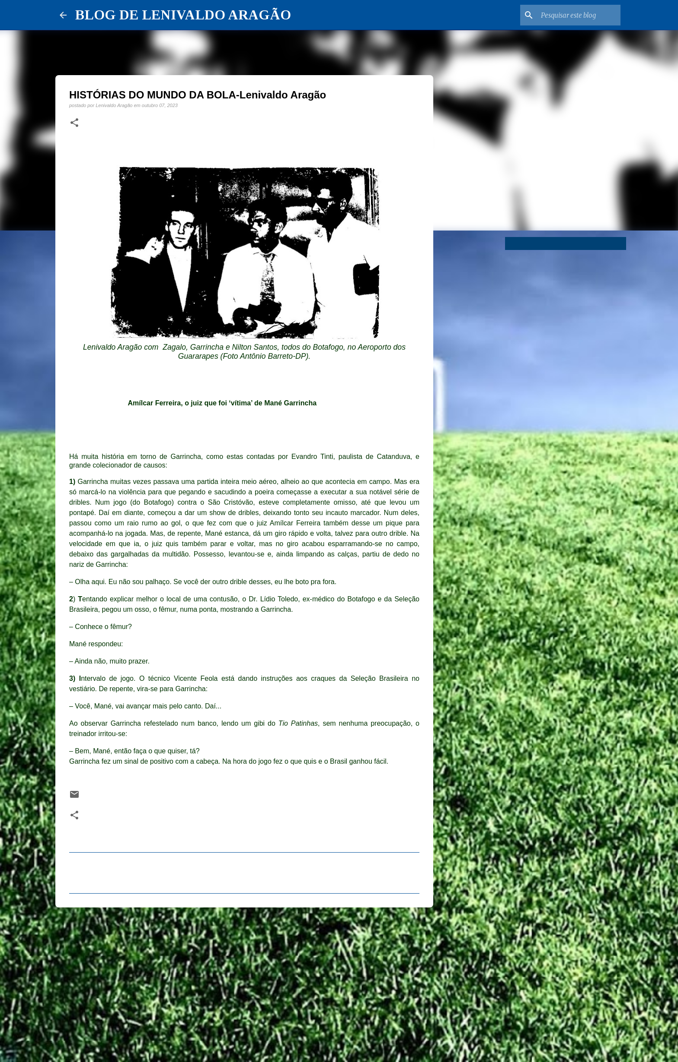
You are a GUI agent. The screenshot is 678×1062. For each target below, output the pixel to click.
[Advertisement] (244, 980)
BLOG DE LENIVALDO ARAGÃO (183, 14)
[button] (74, 123)
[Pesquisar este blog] (575, 15)
